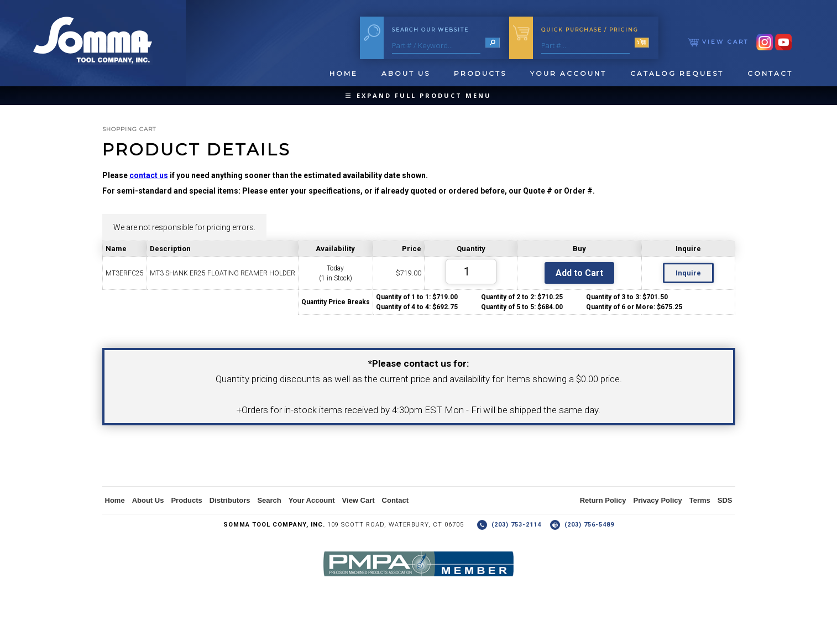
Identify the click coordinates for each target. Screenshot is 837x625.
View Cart (718, 41)
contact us (148, 175)
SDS (725, 500)
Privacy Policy (658, 500)
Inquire (688, 273)
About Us (405, 73)
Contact (770, 73)
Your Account (568, 73)
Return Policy (603, 500)
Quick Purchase (590, 30)
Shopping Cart (129, 129)
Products (480, 73)
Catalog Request (677, 73)
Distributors (230, 500)
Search (269, 500)
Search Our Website (430, 30)
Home (343, 73)
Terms (699, 500)
